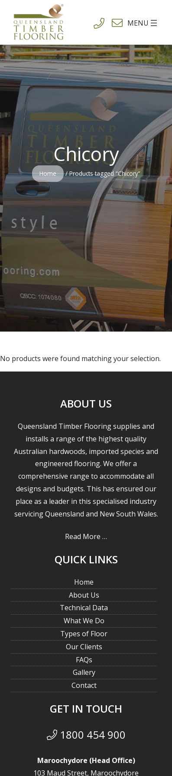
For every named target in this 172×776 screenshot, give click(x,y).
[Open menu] (129, 23)
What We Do (84, 620)
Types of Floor (83, 633)
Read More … (86, 536)
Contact (84, 685)
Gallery (84, 672)
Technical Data (84, 607)
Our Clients (84, 646)
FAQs (84, 659)
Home (47, 173)
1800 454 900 (86, 734)
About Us (84, 595)
